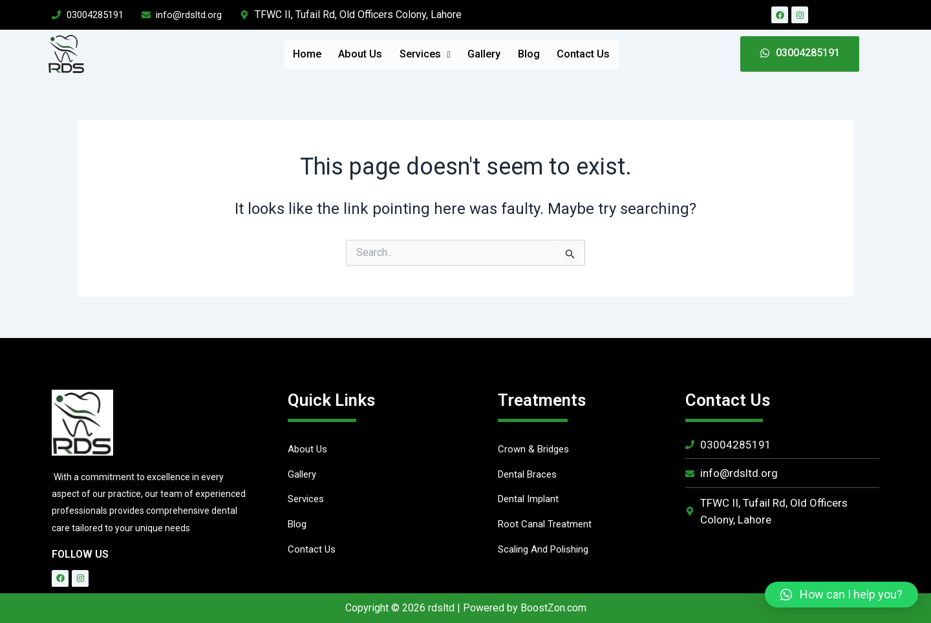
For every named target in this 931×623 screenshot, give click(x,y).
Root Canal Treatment (546, 527)
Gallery (492, 54)
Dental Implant (530, 501)
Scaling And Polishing (547, 553)
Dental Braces (529, 475)
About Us (335, 54)
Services (416, 54)
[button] (841, 594)
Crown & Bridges (535, 449)
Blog (551, 54)
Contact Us (622, 54)
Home (266, 54)
